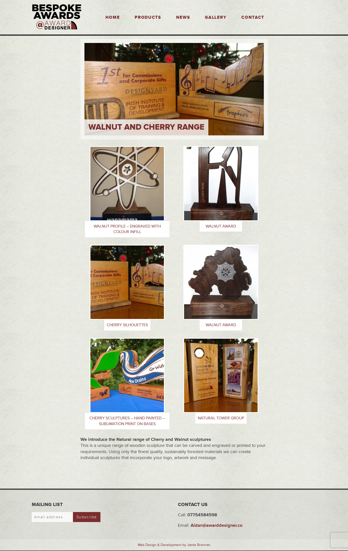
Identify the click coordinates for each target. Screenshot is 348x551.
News (183, 17)
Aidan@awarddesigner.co (216, 525)
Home (112, 17)
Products (148, 17)
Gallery (215, 17)
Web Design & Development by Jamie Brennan (174, 545)
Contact (252, 17)
